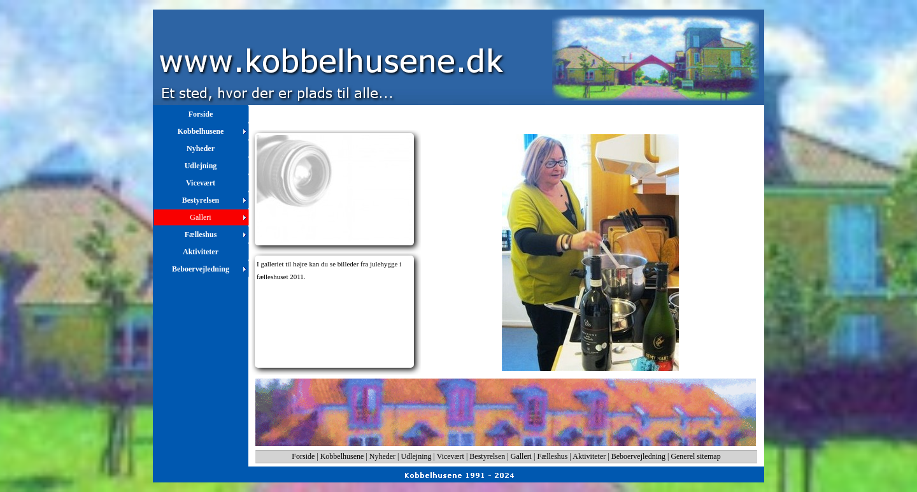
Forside (303, 456)
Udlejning (416, 456)
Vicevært (450, 456)
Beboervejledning (638, 456)
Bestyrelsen (487, 456)
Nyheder (382, 456)
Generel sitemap (695, 456)
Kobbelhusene (342, 456)
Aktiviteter (589, 456)
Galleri (521, 456)
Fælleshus (552, 456)
